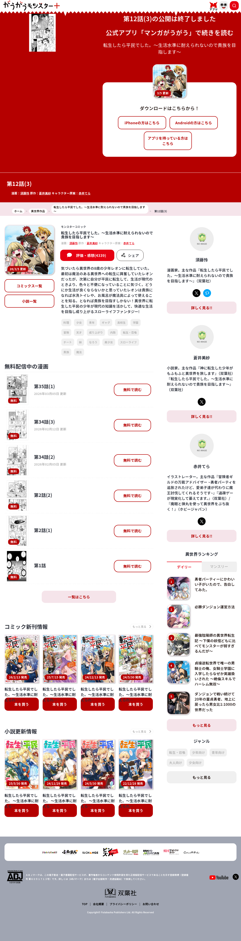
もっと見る (202, 724)
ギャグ (106, 322)
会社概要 (98, 904)
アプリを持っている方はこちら (168, 140)
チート (68, 342)
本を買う (21, 704)
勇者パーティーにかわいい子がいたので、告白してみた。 (215, 584)
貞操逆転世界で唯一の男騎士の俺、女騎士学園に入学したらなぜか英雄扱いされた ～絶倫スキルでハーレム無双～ (215, 673)
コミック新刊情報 (26, 626)
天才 (79, 332)
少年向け (198, 751)
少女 (79, 322)
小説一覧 (29, 301)
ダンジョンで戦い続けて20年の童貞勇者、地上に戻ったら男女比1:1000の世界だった (215, 700)
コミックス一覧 (29, 285)
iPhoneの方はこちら (142, 122)
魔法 (79, 352)
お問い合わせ (150, 904)
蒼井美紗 (45, 193)
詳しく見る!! (201, 307)
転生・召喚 (130, 332)
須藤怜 (24, 193)
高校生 (121, 322)
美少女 (109, 342)
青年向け (218, 751)
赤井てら (85, 193)
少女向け (195, 761)
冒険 (66, 332)
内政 (113, 332)
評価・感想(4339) (91, 255)
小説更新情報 (21, 731)
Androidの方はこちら (193, 122)
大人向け (175, 761)
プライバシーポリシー (123, 904)
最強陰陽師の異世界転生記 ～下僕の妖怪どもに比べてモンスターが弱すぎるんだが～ (215, 642)
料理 (66, 322)
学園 (135, 322)
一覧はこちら (79, 597)
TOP (84, 904)
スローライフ (128, 342)
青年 (92, 322)
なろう (93, 342)
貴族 (66, 352)
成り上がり (96, 332)
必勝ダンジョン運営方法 (215, 606)
